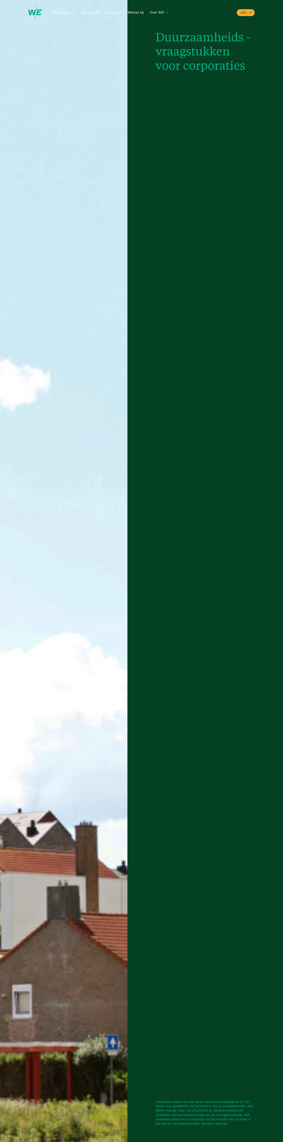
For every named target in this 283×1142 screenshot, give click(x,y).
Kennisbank (90, 12)
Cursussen (113, 12)
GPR (245, 12)
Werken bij (135, 12)
